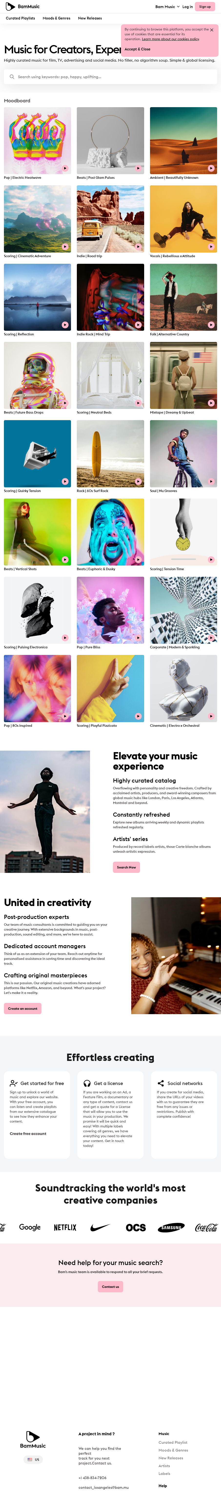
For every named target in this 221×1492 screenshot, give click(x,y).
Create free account (23, 1133)
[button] (110, 76)
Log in (187, 6)
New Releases (90, 18)
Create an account (22, 1008)
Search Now (126, 867)
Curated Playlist (173, 1442)
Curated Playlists (20, 18)
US (33, 1459)
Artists (164, 1465)
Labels (164, 1473)
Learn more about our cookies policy (170, 39)
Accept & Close (138, 49)
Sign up (205, 6)
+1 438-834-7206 (92, 1477)
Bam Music (168, 6)
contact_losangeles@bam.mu (104, 1487)
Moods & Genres (56, 18)
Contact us (110, 1286)
